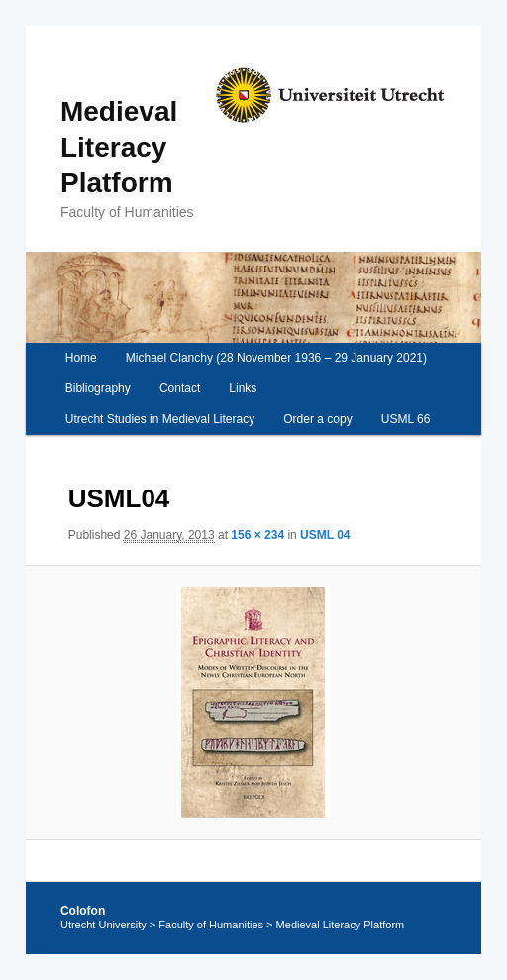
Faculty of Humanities (210, 924)
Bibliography (98, 388)
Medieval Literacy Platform (118, 147)
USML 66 (406, 419)
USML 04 (325, 535)
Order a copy (317, 419)
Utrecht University (103, 924)
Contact (179, 388)
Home (81, 358)
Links (242, 388)
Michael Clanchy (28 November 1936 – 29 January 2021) (276, 358)
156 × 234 (257, 535)
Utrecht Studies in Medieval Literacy (159, 419)
